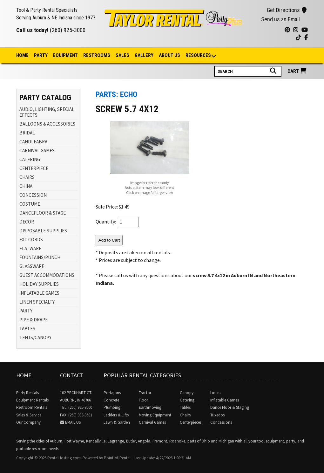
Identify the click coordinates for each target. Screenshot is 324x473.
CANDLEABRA (33, 142)
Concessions (221, 422)
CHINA (25, 186)
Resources (199, 55)
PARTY (25, 311)
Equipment (65, 55)
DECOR (26, 222)
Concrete (111, 400)
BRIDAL (27, 133)
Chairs (185, 415)
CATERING (29, 159)
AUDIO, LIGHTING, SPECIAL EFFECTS (46, 112)
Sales (122, 55)
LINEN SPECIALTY (37, 302)
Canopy (186, 392)
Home (22, 55)
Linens (215, 392)
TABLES (27, 329)
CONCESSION (33, 195)
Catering (187, 400)
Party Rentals (27, 392)
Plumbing (112, 407)
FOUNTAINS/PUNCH (39, 257)
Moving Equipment (155, 415)
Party (41, 55)
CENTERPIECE (33, 168)
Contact (72, 375)
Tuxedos (217, 415)
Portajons (112, 392)
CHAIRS (27, 177)
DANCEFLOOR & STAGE (42, 213)
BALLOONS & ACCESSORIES (47, 124)
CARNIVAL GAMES (37, 150)
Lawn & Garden (117, 422)
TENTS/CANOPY (35, 337)
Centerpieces (190, 422)
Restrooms (96, 55)
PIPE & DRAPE (33, 320)
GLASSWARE (31, 266)
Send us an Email (280, 19)
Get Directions (287, 10)
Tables (185, 407)
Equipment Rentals (32, 400)
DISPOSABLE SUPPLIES (43, 231)
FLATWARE (30, 248)
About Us (169, 55)
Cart (297, 71)
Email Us (73, 422)
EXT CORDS (31, 239)
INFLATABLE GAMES (39, 293)
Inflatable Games (224, 400)
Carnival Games (152, 422)
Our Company (28, 422)
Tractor (145, 392)
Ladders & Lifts (116, 415)
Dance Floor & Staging (229, 407)
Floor (143, 400)
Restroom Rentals (31, 407)
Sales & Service (28, 415)
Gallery (144, 55)
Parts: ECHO (116, 94)
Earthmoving (150, 407)
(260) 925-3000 (67, 30)
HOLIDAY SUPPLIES (39, 284)
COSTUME (29, 204)
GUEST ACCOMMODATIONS (46, 275)
